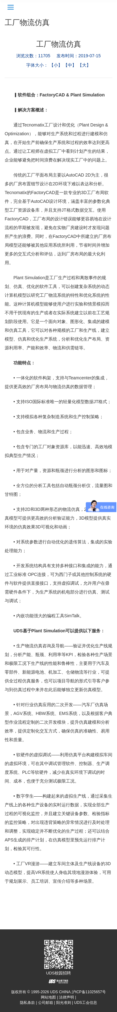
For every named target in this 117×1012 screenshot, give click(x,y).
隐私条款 (27, 1002)
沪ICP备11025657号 (89, 992)
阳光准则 (63, 1002)
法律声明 (66, 997)
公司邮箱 (45, 1002)
